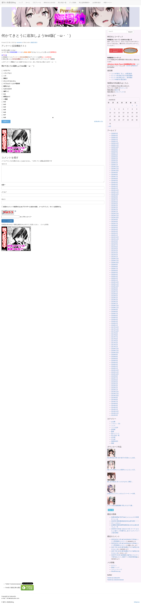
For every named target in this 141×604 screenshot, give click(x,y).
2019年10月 (115, 286)
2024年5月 (114, 180)
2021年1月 (114, 256)
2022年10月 (115, 217)
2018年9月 (114, 309)
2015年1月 (114, 390)
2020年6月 (114, 270)
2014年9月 (114, 397)
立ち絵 (113, 439)
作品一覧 (110, 510)
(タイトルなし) (115, 523)
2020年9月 (114, 264)
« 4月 (109, 126)
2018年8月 (114, 311)
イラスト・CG (115, 423)
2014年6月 (114, 403)
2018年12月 (115, 305)
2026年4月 (114, 135)
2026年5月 (114, 133)
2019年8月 (114, 290)
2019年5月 (114, 296)
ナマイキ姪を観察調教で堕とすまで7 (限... (120, 505)
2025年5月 (114, 157)
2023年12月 (115, 190)
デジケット (123, 88)
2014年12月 (115, 391)
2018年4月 (114, 319)
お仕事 (113, 421)
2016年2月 (114, 366)
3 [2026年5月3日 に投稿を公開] (110, 109)
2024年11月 (115, 168)
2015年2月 (114, 388)
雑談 (112, 443)
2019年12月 (115, 282)
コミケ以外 (114, 427)
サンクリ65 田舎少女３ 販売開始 (121, 77)
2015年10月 (115, 374)
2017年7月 (114, 337)
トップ (21, 2)
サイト (3, 199)
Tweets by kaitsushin (113, 578)
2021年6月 (114, 247)
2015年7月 (114, 378)
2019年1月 (114, 303)
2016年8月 (114, 356)
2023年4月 (114, 206)
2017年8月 (114, 335)
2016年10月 (115, 352)
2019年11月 (115, 284)
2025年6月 (114, 155)
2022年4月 (114, 229)
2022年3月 (114, 231)
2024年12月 (115, 166)
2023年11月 (115, 192)
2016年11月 (115, 350)
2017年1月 (114, 346)
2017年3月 (114, 343)
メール (3, 192)
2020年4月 (114, 274)
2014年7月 (114, 401)
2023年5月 (114, 204)
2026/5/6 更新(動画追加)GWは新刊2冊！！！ (125, 521)
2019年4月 (114, 298)
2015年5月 (114, 382)
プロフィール (37, 2)
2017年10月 (115, 331)
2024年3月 (114, 184)
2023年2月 (114, 210)
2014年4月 (114, 405)
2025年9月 (114, 149)
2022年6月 (114, 225)
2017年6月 (114, 339)
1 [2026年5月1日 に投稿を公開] (132, 105)
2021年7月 (114, 245)
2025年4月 (114, 159)
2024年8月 (114, 174)
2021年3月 (114, 253)
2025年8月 (114, 151)
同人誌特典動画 (84, 2)
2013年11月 (115, 413)
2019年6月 (114, 294)
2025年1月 (114, 165)
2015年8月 (114, 376)
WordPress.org (115, 571)
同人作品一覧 (62, 2)
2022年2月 (114, 233)
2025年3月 (114, 161)
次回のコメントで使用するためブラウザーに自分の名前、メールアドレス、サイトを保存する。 (32, 206)
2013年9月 (114, 415)
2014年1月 (114, 409)
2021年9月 (114, 241)
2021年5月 (114, 249)
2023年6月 (114, 202)
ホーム (28, 2)
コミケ (113, 425)
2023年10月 (115, 194)
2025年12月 (115, 143)
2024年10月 (115, 170)
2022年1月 (114, 235)
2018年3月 (114, 321)
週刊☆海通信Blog (9, 3)
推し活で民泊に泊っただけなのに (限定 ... (120, 481)
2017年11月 (115, 329)
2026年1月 (114, 141)
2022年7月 (114, 223)
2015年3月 (114, 386)
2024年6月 (114, 178)
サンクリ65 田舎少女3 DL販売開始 (121, 75)
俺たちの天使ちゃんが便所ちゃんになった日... (121, 469)
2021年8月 (114, 243)
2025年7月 (114, 153)
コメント (4, 164)
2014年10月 (115, 395)
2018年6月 (114, 315)
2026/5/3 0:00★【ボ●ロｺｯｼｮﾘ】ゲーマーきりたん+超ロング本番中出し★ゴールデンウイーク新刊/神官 (125, 531)
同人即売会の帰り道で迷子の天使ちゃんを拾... (121, 458)
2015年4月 (114, 384)
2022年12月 (115, 213)
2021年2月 (114, 255)
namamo (19, 42)
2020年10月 (115, 262)
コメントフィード (116, 569)
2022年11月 (115, 215)
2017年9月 (114, 333)
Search (130, 32)
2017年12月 (115, 327)
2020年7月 (114, 268)
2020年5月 (114, 272)
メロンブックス (120, 92)
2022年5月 (114, 227)
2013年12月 (115, 411)
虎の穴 (117, 90)
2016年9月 (114, 354)
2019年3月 (114, 300)
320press (137, 602)
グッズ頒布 (72, 2)
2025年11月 (115, 145)
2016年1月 (114, 368)
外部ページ (108, 2)
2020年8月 (114, 266)
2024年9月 (114, 172)
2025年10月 (115, 147)
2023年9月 (114, 196)
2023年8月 (114, 198)
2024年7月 (114, 176)
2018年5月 (114, 317)
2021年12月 (115, 237)
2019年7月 (114, 292)
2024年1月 (114, 188)
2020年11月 (115, 260)
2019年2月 (114, 301)
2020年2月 (114, 278)
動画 (112, 431)
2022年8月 (114, 221)
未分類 (113, 437)
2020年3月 (114, 276)
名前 (3, 185)
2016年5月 (114, 360)
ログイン (114, 565)
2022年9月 (114, 219)
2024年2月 (114, 186)
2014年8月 (114, 399)
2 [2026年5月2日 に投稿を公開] (136, 105)
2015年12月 (115, 370)
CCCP (128, 66)
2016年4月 (114, 362)
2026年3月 (114, 137)
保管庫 (113, 429)
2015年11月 (115, 372)
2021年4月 (114, 251)
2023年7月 (114, 200)
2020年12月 (115, 258)
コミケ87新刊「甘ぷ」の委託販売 (121, 73)
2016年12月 (115, 348)
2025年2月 (114, 163)
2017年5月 (114, 341)
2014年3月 (114, 407)
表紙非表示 (33, 42)
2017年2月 (114, 345)
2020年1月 (114, 280)
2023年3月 (114, 208)
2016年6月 (114, 358)
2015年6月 (114, 380)
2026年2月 (114, 139)
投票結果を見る (98, 121)
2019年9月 (114, 288)
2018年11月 (115, 307)
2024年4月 (114, 182)
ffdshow (134, 66)
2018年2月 (114, 323)
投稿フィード (115, 567)
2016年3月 (114, 364)
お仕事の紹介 (97, 2)
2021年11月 (115, 239)
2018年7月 (114, 313)
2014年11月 (115, 393)
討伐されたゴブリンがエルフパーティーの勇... (121, 493)
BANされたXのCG (49, 2)
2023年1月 (114, 211)
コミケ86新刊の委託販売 (119, 79)
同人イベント (115, 433)
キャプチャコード (25, 217)
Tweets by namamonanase (115, 580)
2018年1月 (114, 325)
